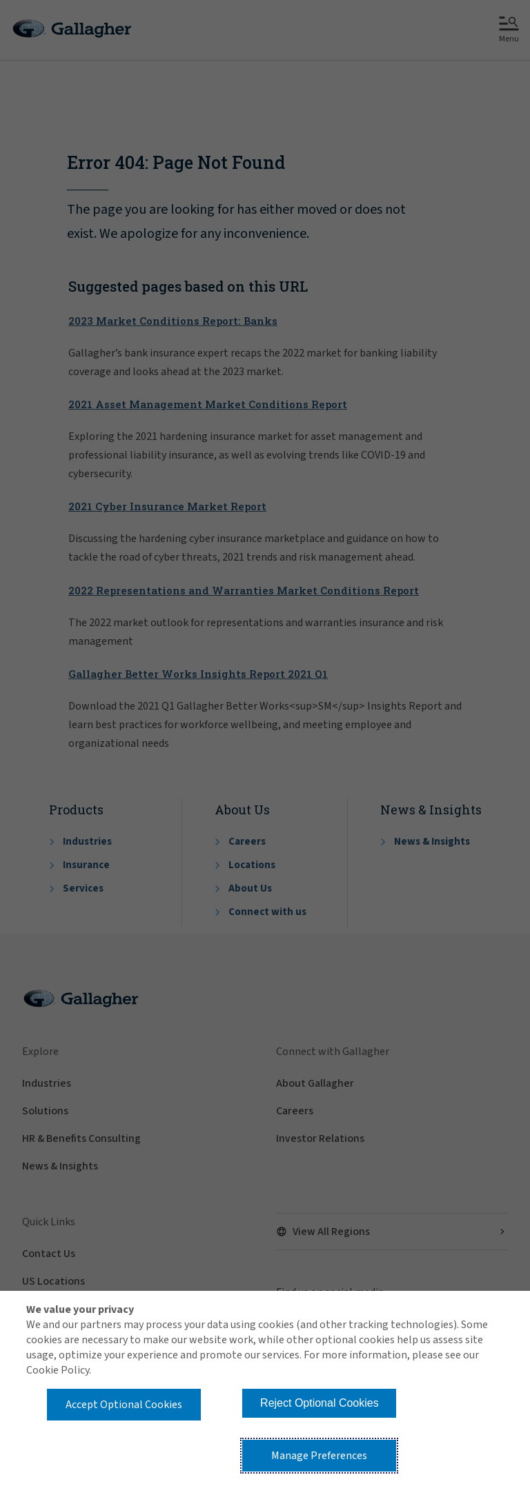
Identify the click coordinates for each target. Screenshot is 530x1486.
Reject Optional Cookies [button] (319, 1403)
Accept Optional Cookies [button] (124, 1404)
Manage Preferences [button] (319, 1455)
